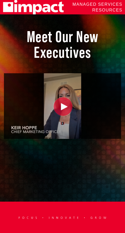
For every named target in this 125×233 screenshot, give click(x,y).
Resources (107, 10)
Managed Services (97, 4)
